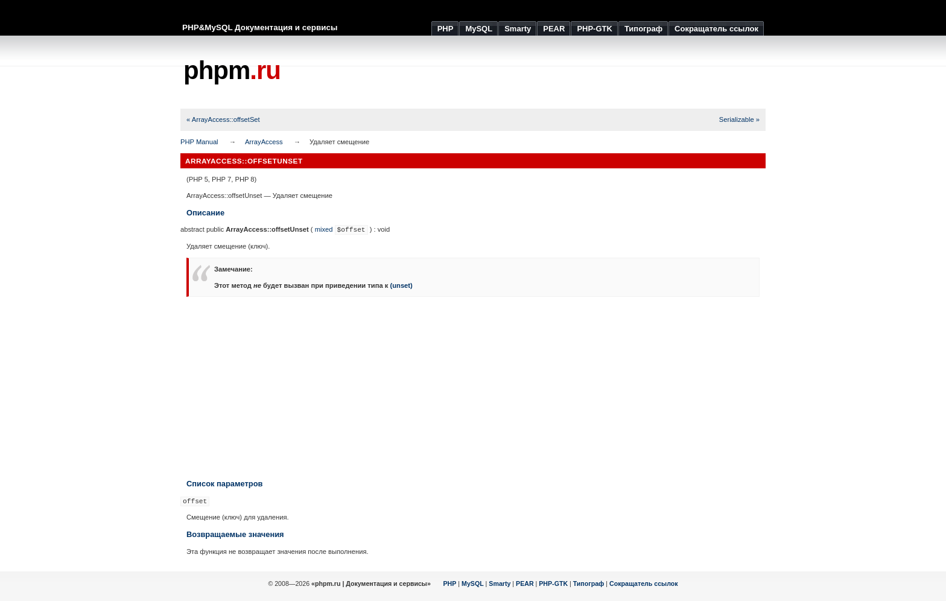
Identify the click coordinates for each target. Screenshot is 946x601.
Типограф (589, 583)
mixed (324, 229)
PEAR (525, 583)
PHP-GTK (553, 583)
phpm (232, 70)
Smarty (499, 583)
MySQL (473, 583)
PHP (450, 583)
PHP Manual (199, 141)
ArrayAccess (264, 141)
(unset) (401, 285)
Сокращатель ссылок (643, 583)
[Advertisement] (546, 72)
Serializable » (739, 119)
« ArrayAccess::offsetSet (223, 119)
